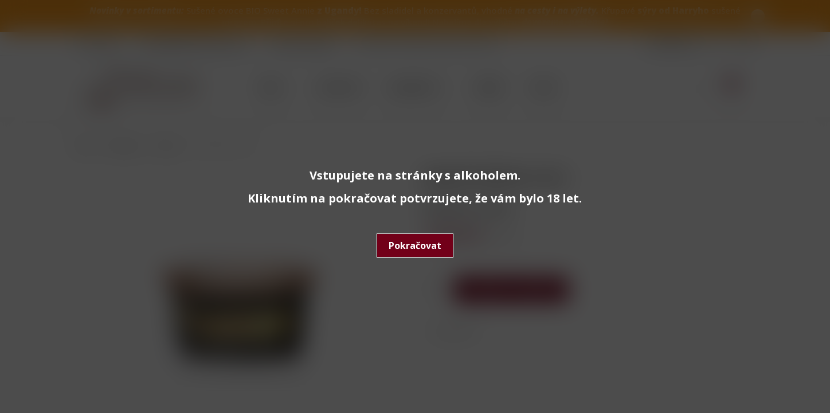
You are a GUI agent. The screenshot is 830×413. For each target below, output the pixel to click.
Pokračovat (415, 245)
